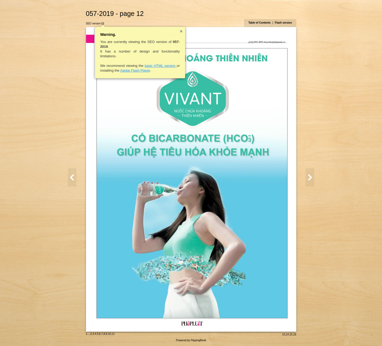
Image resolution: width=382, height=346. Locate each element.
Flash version (283, 22)
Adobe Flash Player (135, 70)
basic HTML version (161, 66)
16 (294, 334)
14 (287, 334)
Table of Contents (259, 22)
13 (283, 334)
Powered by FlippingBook (191, 340)
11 (113, 333)
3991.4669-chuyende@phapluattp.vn (269, 42)
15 (290, 334)
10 (109, 333)
